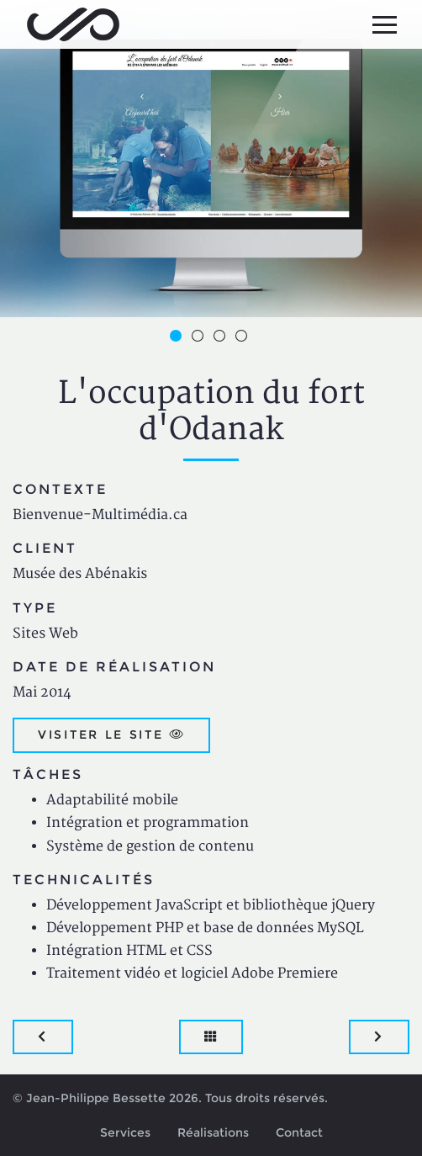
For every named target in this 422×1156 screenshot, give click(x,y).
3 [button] (222, 338)
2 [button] (200, 338)
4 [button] (243, 338)
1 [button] (178, 338)
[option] (211, 158)
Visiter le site (111, 734)
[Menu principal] (384, 24)
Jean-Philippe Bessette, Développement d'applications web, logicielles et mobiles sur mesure (73, 24)
